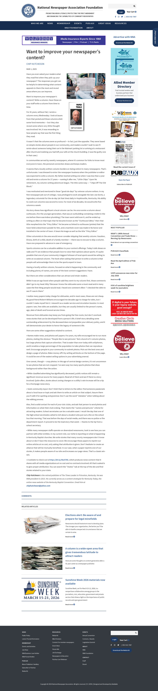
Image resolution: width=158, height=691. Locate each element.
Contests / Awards (88, 639)
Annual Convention (89, 635)
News (50, 23)
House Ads (55, 649)
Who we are (37, 23)
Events (78, 23)
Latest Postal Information (30, 639)
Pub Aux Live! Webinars (59, 659)
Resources (121, 23)
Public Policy (26, 635)
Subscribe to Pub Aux (29, 668)
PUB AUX (90, 23)
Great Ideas (104, 23)
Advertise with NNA (124, 37)
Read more (70, 537)
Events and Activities (28, 646)
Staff (84, 661)
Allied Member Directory (124, 84)
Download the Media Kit (124, 43)
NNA (84, 650)
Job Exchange (56, 653)
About (90, 27)
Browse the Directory (124, 101)
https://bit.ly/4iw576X (58, 459)
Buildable (115, 684)
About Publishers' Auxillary (30, 664)
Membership (63, 23)
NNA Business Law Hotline (30, 653)
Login (121, 12)
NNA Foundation (74, 27)
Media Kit (25, 671)
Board (85, 664)
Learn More (124, 219)
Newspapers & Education (60, 656)
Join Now (25, 650)
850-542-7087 (127, 645)
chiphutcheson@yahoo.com (38, 485)
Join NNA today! (155, 37)
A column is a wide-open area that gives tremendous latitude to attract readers (84, 552)
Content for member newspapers (63, 642)
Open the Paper (124, 180)
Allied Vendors (56, 639)
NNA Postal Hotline (28, 657)
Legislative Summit (89, 642)
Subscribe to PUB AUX (124, 184)
